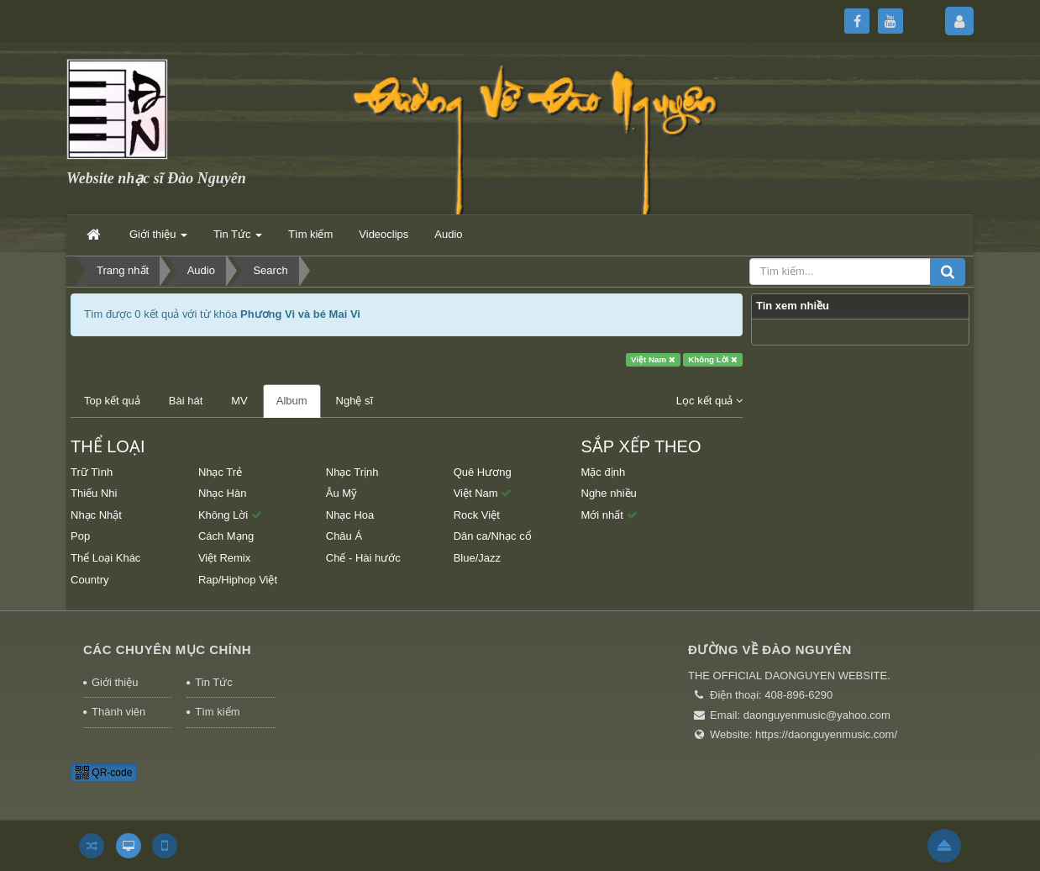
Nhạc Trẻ (220, 472)
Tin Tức (213, 682)
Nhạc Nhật (96, 515)
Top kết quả (112, 400)
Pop (80, 536)
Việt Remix (224, 558)
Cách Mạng (226, 536)
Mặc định (603, 472)
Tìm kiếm (217, 711)
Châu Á (344, 536)
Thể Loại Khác (105, 558)
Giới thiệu (115, 682)
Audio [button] (448, 234)
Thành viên (118, 711)
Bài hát (185, 400)
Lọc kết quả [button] (709, 400)
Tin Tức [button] (237, 239)
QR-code (104, 773)
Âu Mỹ (341, 493)
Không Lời (713, 359)
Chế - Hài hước (363, 558)
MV (239, 400)
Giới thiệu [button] (158, 239)
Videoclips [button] (383, 234)
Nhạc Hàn (222, 493)
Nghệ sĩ (355, 400)
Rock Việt (477, 515)
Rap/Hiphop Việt (237, 579)
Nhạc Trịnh (352, 472)
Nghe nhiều (609, 493)
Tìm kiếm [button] (310, 234)
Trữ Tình (92, 472)
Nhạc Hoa (350, 515)
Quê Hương (483, 472)
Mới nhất (609, 515)
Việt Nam (653, 359)
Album (291, 400)
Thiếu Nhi (94, 493)
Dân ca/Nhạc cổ (493, 536)
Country (90, 579)
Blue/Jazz (477, 558)
